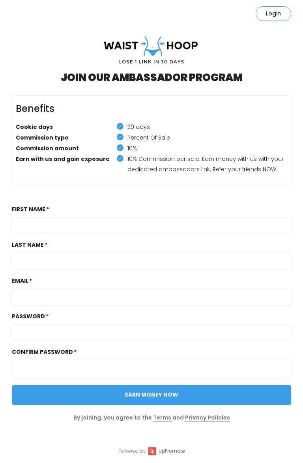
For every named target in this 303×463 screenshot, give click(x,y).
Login (273, 13)
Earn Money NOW (151, 395)
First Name (28, 209)
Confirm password (42, 352)
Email (20, 281)
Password (28, 316)
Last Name (28, 245)
